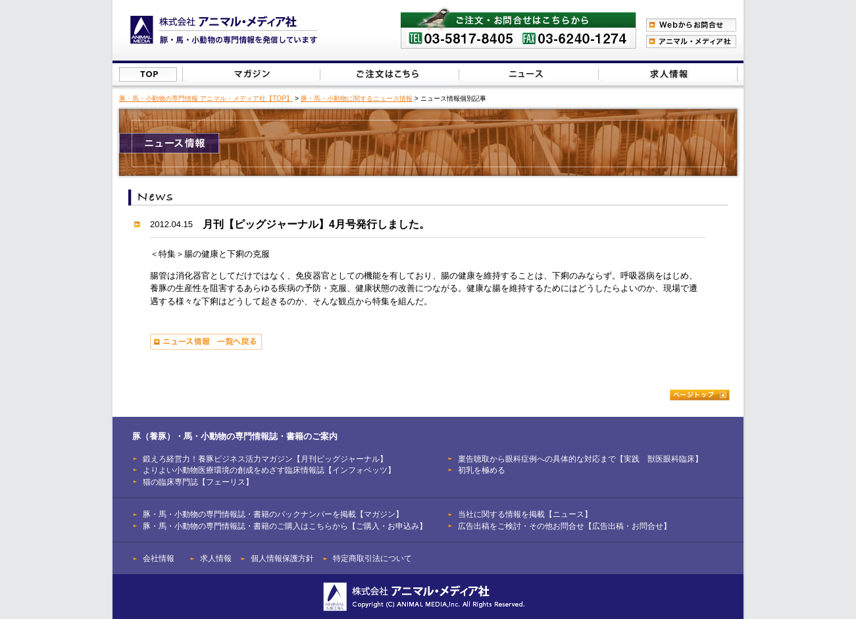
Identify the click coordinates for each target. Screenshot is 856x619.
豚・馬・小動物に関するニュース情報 (357, 98)
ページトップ (700, 394)
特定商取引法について (372, 558)
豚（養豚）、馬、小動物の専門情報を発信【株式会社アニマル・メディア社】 (224, 30)
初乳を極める (481, 470)
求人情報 (216, 558)
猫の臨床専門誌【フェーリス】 (198, 481)
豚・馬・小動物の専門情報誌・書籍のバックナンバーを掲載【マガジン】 (273, 514)
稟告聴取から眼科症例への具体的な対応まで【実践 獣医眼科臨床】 (580, 458)
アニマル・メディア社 (691, 41)
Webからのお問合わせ (691, 25)
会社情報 (158, 558)
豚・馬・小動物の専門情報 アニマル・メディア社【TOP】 (206, 98)
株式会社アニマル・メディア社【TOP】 (148, 74)
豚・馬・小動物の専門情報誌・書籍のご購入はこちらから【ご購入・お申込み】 (285, 526)
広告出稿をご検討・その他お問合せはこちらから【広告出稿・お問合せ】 (667, 74)
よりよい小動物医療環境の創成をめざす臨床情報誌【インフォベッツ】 (269, 470)
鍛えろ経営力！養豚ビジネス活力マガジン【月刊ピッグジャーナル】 (265, 458)
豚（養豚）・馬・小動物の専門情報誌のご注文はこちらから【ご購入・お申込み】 (388, 74)
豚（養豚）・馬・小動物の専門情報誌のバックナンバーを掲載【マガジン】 (252, 74)
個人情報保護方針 (282, 558)
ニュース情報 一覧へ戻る (206, 342)
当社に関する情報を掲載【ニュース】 (529, 74)
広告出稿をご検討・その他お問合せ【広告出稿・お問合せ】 (564, 526)
